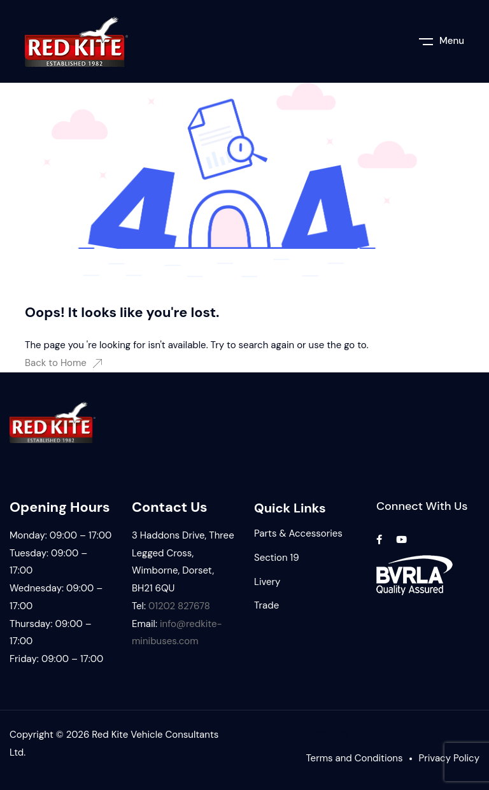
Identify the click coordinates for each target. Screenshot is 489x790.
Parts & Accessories (298, 533)
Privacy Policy (449, 758)
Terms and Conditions (354, 758)
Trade (266, 605)
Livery (267, 581)
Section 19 (276, 557)
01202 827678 (179, 606)
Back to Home (63, 362)
